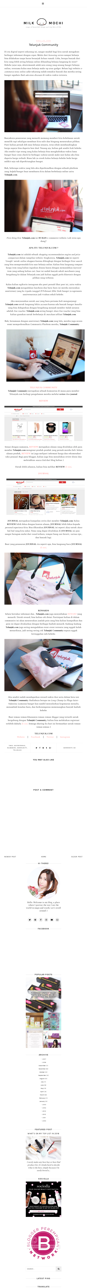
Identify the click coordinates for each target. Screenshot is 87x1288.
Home (43, 857)
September (42, 1075)
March (42, 1095)
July (42, 1082)
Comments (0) (69, 748)
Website (21, 737)
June (42, 1085)
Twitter (50, 737)
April (42, 1091)
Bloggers (11, 748)
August (42, 1078)
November (42, 1069)
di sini (68, 466)
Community (22, 748)
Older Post (77, 857)
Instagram (65, 737)
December (42, 1065)
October (42, 1072)
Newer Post (10, 857)
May (42, 1088)
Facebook (35, 737)
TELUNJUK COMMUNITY (43, 387)
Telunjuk (17, 750)
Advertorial (20, 745)
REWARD (72, 614)
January (42, 1101)
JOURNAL (43, 473)
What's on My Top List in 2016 (43, 1133)
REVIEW (43, 400)
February (42, 1098)
